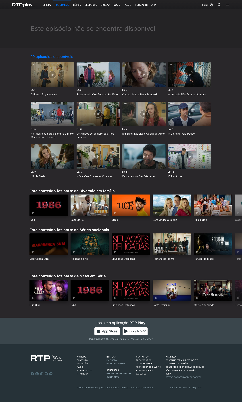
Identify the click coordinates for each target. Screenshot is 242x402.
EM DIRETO (111, 360)
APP (153, 4)
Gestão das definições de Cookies (183, 377)
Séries (77, 4)
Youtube (46, 374)
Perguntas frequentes (118, 373)
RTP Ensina (82, 374)
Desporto (91, 4)
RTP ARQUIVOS (84, 370)
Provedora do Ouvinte (148, 367)
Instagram (41, 374)
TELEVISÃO (82, 363)
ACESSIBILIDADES (144, 370)
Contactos (112, 377)
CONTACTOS (142, 357)
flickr (51, 374)
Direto (47, 4)
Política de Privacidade (87, 388)
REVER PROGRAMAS (115, 363)
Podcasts (141, 4)
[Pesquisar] (219, 4)
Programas (62, 4)
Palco (127, 4)
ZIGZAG (105, 4)
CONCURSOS (112, 370)
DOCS (116, 4)
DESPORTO (82, 360)
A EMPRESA (171, 357)
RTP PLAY (111, 357)
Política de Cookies (110, 388)
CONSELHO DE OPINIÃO (177, 363)
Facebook (32, 374)
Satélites (141, 374)
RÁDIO (80, 367)
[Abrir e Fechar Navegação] (227, 5)
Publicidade (147, 388)
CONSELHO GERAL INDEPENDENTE (182, 360)
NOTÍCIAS (81, 357)
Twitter (37, 374)
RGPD (168, 374)
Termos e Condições (130, 388)
